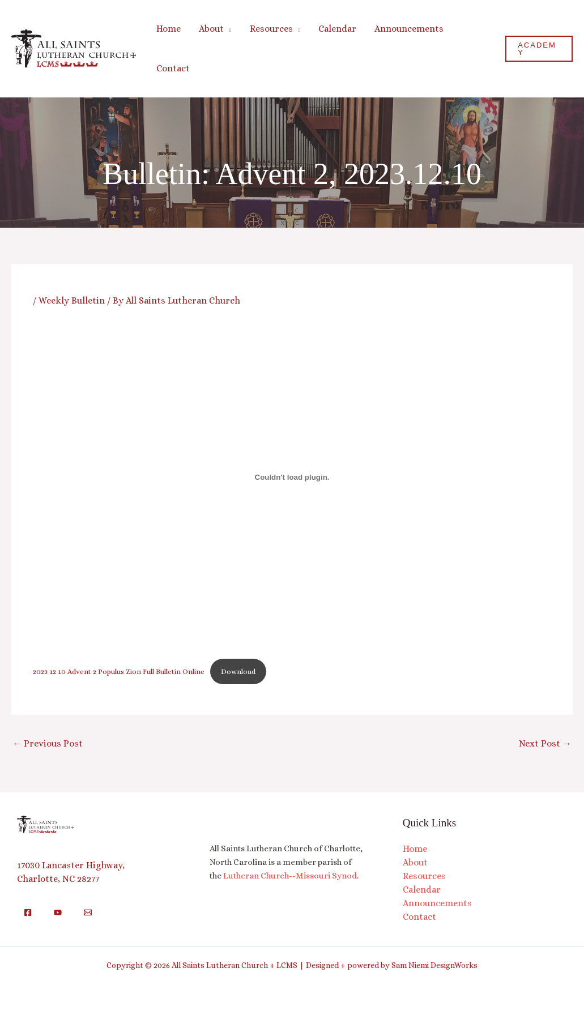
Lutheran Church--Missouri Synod (290, 876)
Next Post (545, 743)
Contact (419, 916)
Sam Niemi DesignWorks (434, 965)
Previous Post (47, 743)
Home (415, 848)
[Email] (88, 912)
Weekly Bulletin (72, 300)
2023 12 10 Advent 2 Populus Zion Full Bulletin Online (118, 671)
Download (238, 671)
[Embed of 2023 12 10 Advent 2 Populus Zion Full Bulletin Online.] (292, 477)
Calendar (422, 889)
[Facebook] (28, 912)
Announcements (437, 903)
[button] (228, 28)
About (415, 862)
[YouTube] (58, 912)
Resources (424, 876)
